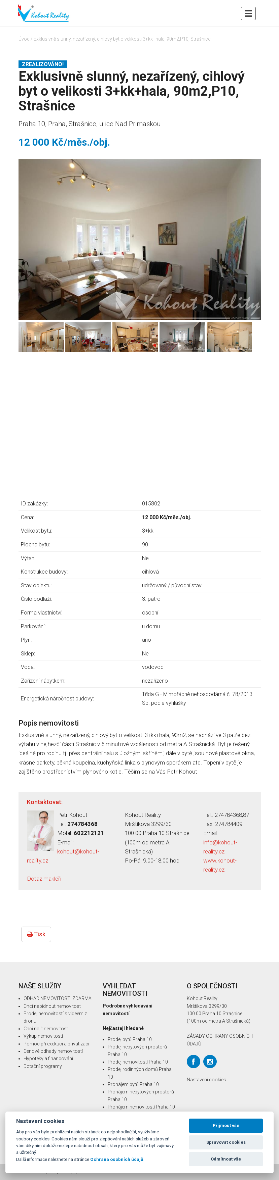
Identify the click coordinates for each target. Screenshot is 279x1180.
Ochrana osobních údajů (116, 1159)
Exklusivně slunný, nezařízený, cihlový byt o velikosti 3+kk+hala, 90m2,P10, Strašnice (122, 39)
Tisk (36, 934)
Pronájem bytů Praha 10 (133, 1084)
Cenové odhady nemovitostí (53, 1051)
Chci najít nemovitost (46, 1028)
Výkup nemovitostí (43, 1036)
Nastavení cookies (206, 1079)
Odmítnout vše (226, 1159)
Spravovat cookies (226, 1142)
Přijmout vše (226, 1125)
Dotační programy (43, 1066)
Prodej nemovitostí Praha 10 (138, 1062)
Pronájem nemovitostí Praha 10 (141, 1107)
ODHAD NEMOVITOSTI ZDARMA (58, 998)
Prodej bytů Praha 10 (130, 1039)
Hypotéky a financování (48, 1058)
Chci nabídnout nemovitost (52, 1006)
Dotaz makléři (44, 878)
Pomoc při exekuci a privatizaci (56, 1043)
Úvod (24, 39)
